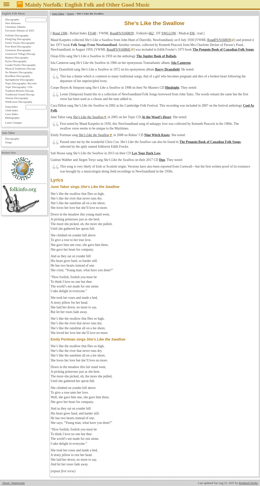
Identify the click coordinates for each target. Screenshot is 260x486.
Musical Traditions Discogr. (20, 68)
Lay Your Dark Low (146, 153)
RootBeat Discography (17, 75)
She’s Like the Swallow (88, 117)
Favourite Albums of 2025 (19, 30)
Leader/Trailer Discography (20, 64)
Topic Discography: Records (21, 83)
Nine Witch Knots (157, 135)
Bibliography (12, 117)
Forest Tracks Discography (20, 42)
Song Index (11, 106)
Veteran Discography (16, 98)
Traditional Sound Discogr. (20, 94)
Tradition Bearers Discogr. (19, 90)
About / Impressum (13, 483)
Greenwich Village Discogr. (20, 53)
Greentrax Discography (18, 50)
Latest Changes (13, 122)
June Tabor (58, 13)
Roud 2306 (60, 33)
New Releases (13, 23)
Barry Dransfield (167, 69)
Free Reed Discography (18, 46)
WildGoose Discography (18, 101)
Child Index (11, 110)
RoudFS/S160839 (122, 33)
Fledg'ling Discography (18, 39)
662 (151, 33)
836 (192, 33)
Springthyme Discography (19, 79)
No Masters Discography (19, 72)
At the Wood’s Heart (156, 117)
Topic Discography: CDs (18, 87)
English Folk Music (13, 13)
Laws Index (11, 114)
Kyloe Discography (16, 61)
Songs (70, 13)
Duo (162, 160)
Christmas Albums (15, 26)
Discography (12, 19)
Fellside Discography (17, 35)
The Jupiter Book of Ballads (156, 56)
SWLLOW (168, 33)
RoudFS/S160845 (118, 49)
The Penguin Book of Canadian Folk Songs (223, 49)
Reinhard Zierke (248, 483)
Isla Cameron (181, 63)
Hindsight (172, 87)
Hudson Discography (17, 57)
